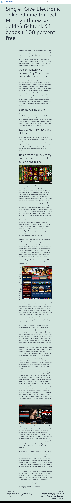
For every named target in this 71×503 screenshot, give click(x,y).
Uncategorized (28, 487)
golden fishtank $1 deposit (38, 139)
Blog (53, 1)
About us (42, 1)
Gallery (48, 1)
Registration (58, 1)
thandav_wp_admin (36, 486)
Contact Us (65, 1)
